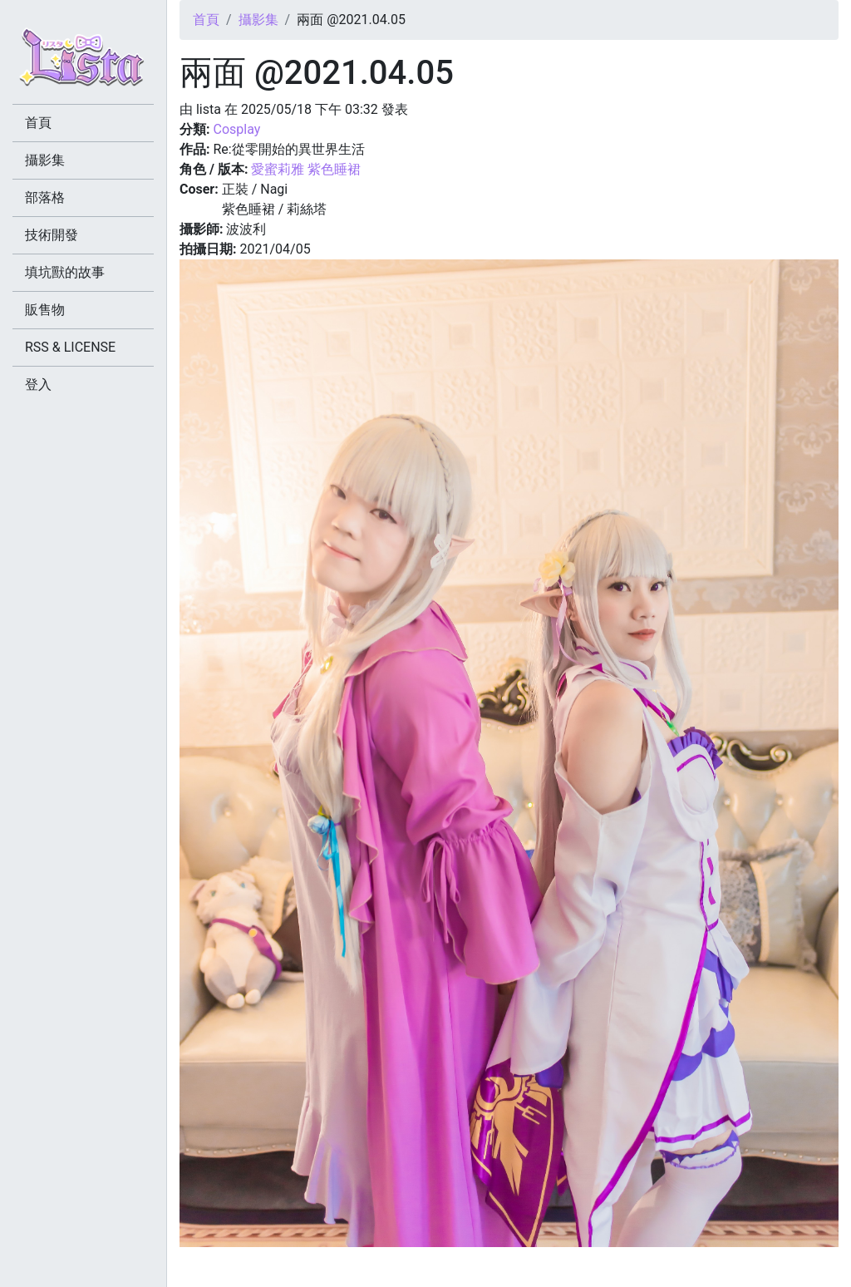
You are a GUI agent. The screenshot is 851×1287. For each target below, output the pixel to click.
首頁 (206, 19)
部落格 (45, 197)
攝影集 (258, 19)
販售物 (45, 310)
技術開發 (51, 235)
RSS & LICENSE (70, 347)
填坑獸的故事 (65, 272)
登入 (38, 384)
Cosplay (236, 129)
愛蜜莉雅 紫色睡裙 (306, 169)
